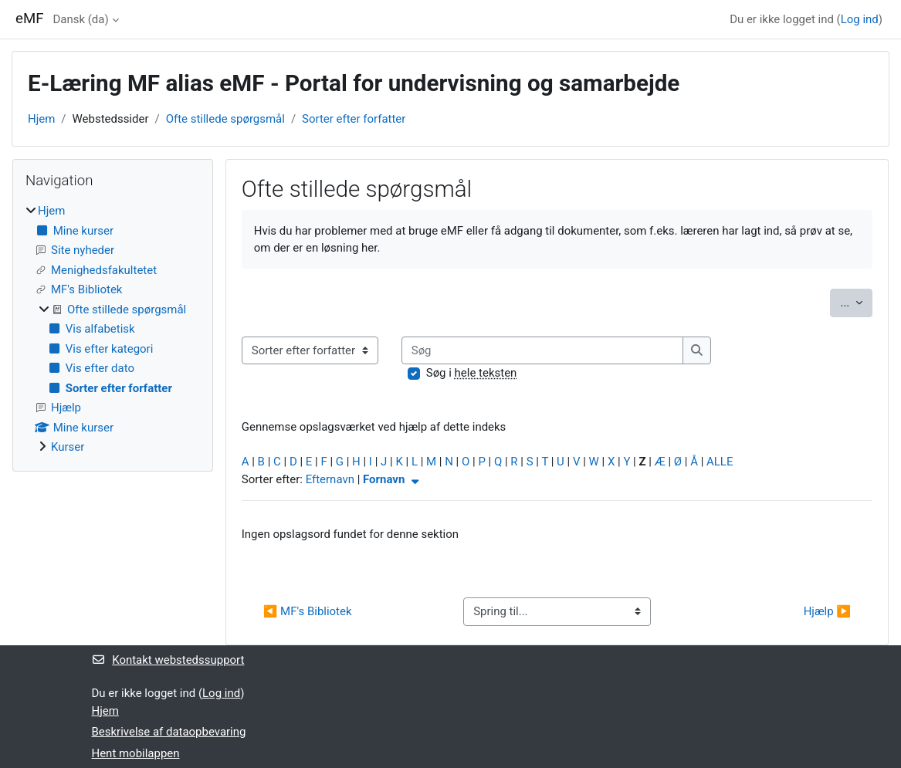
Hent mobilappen (136, 753)
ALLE (719, 462)
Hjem (41, 119)
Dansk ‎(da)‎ (80, 19)
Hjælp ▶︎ (827, 611)
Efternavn (330, 479)
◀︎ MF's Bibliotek (307, 611)
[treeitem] (112, 328)
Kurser (67, 447)
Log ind (860, 19)
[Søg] (542, 350)
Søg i (471, 373)
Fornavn (392, 479)
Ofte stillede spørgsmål (225, 119)
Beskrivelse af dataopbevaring (169, 732)
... (856, 301)
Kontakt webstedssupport (168, 660)
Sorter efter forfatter (353, 119)
